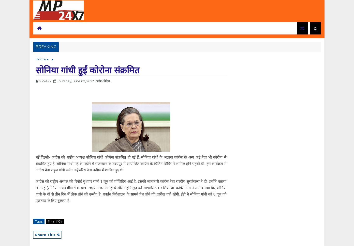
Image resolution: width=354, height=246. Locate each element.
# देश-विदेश (55, 221)
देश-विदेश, (104, 81)
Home (41, 59)
